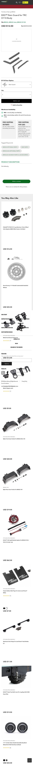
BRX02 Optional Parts (10, 147)
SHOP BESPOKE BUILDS (6, 332)
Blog (16, 343)
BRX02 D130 (21, 22)
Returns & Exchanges (23, 319)
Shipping (20, 314)
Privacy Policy (24, 381)
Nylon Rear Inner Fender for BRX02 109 (12, 489)
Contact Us (17, 339)
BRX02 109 (6, 487)
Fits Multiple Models (9, 436)
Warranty (20, 323)
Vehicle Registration (7, 328)
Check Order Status (23, 328)
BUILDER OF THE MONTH (17, 347)
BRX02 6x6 (12, 22)
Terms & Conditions (5, 383)
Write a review (16, 181)
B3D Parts (25, 147)
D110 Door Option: (7, 80)
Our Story (4, 314)
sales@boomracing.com (22, 372)
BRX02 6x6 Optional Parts (11, 151)
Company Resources (6, 323)
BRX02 (6, 22)
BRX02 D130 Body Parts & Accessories (15, 155)
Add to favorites (16, 105)
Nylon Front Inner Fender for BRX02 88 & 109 (14, 439)
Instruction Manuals (7, 319)
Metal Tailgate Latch (8, 388)
